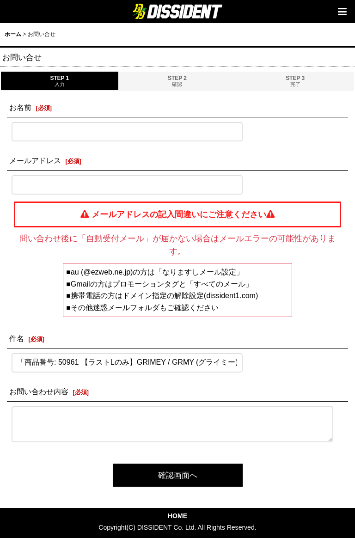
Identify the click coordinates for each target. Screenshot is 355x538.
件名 (16, 338)
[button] (342, 11)
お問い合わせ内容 (38, 391)
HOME (177, 516)
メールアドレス (35, 160)
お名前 (20, 107)
